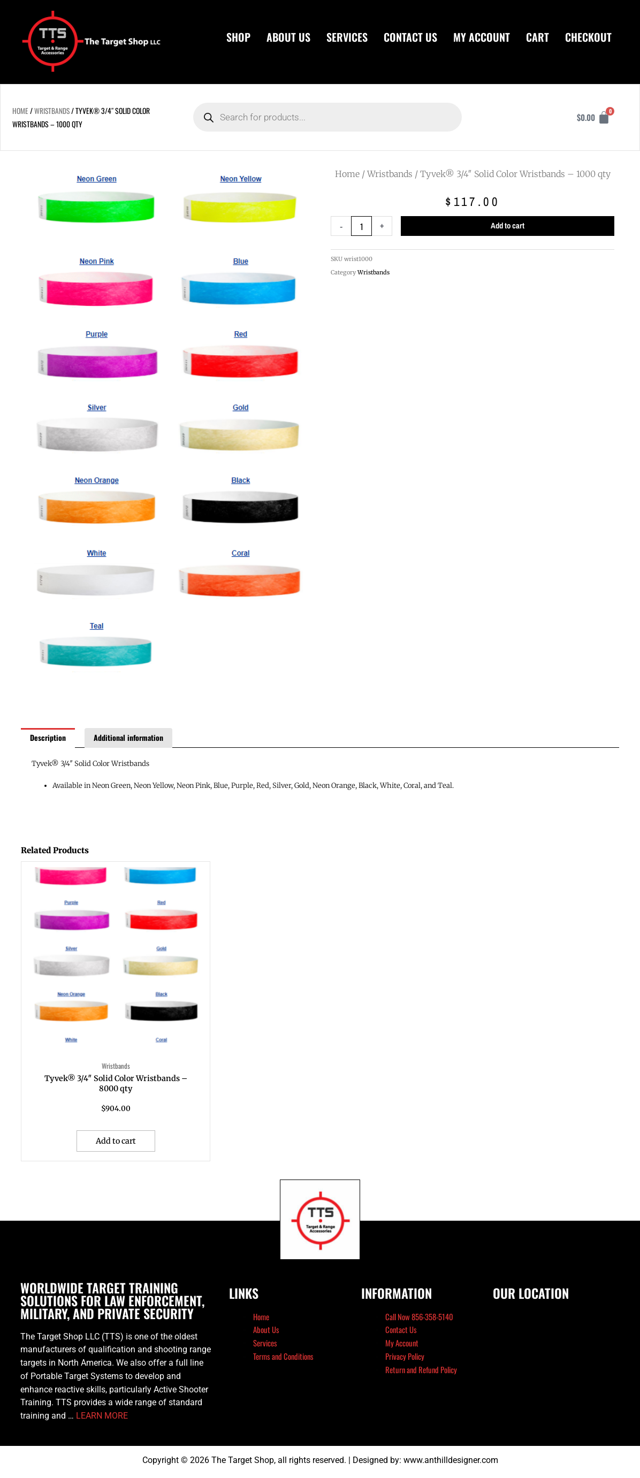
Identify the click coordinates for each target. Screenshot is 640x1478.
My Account (481, 37)
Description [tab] (48, 737)
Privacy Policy (404, 1359)
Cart (537, 37)
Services (347, 37)
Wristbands (52, 110)
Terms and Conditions (284, 1359)
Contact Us (410, 37)
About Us (288, 37)
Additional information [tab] (128, 737)
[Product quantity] (361, 226)
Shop (238, 37)
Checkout (588, 37)
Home (20, 110)
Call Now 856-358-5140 (420, 1319)
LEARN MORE (102, 1418)
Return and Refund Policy (422, 1372)
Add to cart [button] (116, 1143)
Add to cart (507, 226)
